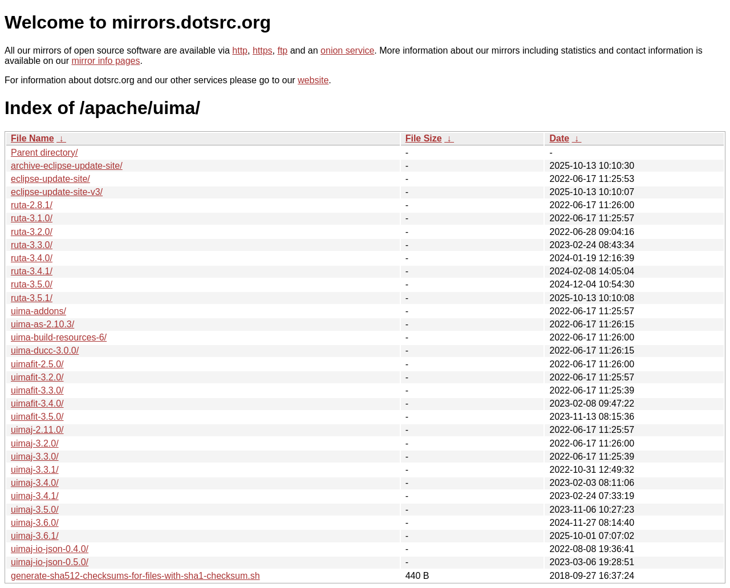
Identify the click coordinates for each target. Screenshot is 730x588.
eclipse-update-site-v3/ (57, 192)
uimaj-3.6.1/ (35, 536)
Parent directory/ (44, 152)
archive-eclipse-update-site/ (67, 166)
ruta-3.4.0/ (31, 258)
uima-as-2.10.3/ (42, 324)
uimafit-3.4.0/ (37, 403)
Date (559, 138)
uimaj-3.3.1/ (35, 470)
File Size (423, 138)
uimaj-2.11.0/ (37, 430)
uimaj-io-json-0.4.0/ (49, 549)
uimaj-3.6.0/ (35, 523)
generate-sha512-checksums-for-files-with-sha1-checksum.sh (135, 576)
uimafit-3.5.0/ (37, 416)
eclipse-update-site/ (50, 179)
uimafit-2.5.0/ (37, 364)
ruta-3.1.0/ (31, 218)
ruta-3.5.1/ (31, 298)
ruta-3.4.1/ (31, 271)
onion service (347, 50)
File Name (32, 138)
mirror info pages (105, 61)
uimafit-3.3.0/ (37, 390)
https (263, 50)
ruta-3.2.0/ (31, 232)
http (240, 50)
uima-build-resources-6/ (59, 337)
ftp (282, 50)
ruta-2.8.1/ (31, 205)
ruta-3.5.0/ (31, 284)
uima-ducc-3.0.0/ (45, 350)
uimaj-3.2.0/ (35, 443)
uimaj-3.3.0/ (35, 456)
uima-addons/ (38, 311)
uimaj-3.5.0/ (35, 509)
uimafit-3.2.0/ (37, 377)
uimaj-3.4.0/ (35, 483)
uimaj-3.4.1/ (35, 496)
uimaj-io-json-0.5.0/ (49, 562)
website (313, 80)
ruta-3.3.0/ (31, 245)
